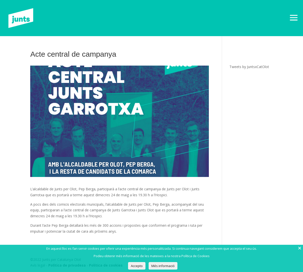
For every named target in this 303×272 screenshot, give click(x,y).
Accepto (137, 266)
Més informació (163, 266)
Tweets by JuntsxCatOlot (249, 66)
